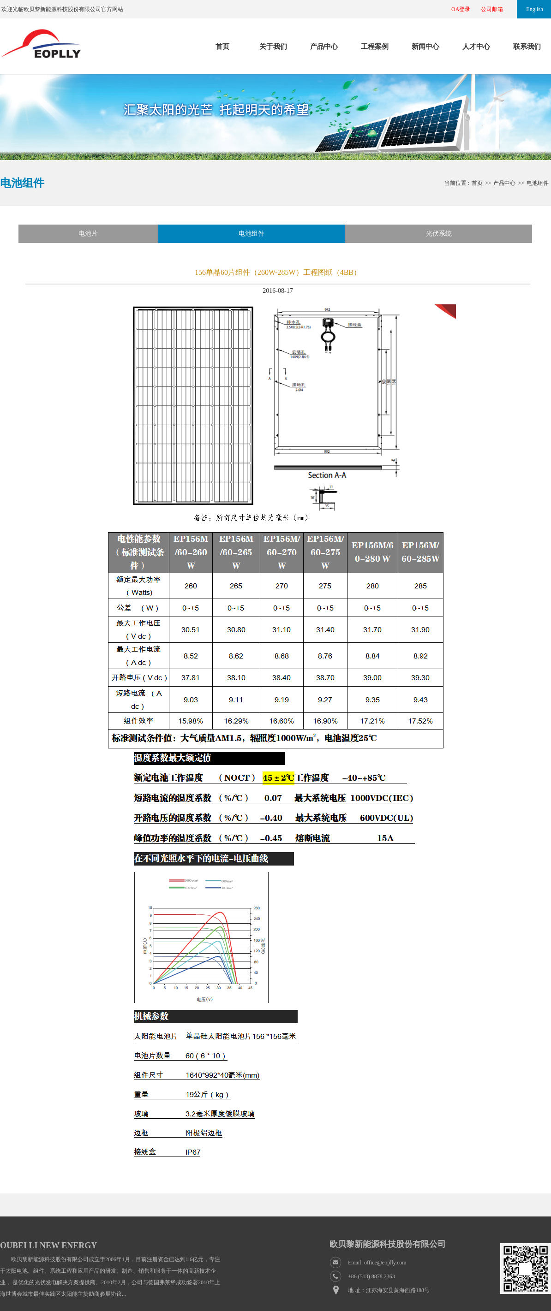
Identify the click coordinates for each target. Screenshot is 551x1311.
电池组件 (538, 183)
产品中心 (324, 46)
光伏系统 (439, 233)
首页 (222, 46)
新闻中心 (425, 46)
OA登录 (460, 9)
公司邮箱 (492, 9)
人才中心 (476, 46)
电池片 (88, 233)
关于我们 (273, 46)
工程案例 (375, 46)
